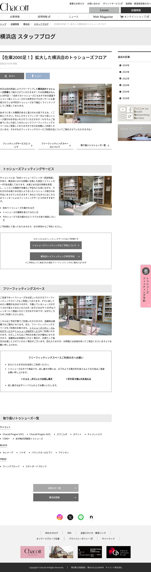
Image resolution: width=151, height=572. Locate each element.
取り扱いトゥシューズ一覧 (93, 145)
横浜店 (26, 23)
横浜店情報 (54, 497)
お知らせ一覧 (54, 487)
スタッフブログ (41, 23)
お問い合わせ (93, 3)
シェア (38, 75)
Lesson (104, 10)
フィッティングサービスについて (16, 145)
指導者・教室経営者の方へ (138, 3)
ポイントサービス (111, 3)
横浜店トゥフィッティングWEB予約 (56, 256)
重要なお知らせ (76, 3)
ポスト (12, 75)
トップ (3, 23)
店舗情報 (136, 10)
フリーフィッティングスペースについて (54, 145)
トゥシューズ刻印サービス (27, 331)
